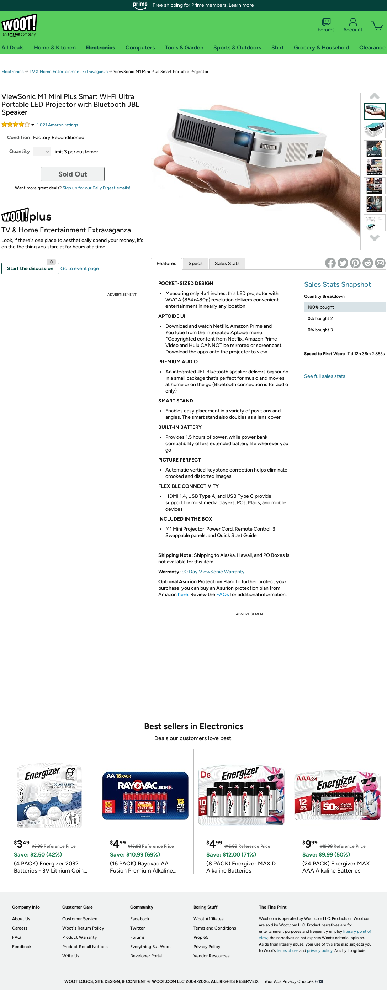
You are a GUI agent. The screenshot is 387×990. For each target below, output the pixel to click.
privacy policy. (320, 950)
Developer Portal (146, 955)
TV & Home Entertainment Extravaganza (69, 71)
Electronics (12, 71)
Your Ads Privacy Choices (289, 981)
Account (352, 25)
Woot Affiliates (209, 918)
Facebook (139, 918)
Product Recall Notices (85, 946)
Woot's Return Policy (83, 928)
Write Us (70, 955)
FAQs (222, 594)
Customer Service (79, 918)
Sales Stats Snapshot (337, 284)
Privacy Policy (207, 946)
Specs (196, 263)
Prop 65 (201, 937)
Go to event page (79, 268)
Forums (326, 25)
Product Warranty (79, 937)
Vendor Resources (212, 955)
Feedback (21, 946)
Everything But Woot (150, 946)
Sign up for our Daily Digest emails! (97, 187)
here (183, 594)
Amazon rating (57, 124)
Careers (19, 928)
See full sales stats (324, 376)
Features (166, 263)
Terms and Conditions (215, 928)
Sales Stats (227, 263)
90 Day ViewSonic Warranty (213, 572)
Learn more (241, 5)
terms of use (287, 950)
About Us (21, 918)
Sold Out (72, 174)
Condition (18, 138)
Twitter (137, 928)
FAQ (16, 937)
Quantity (19, 151)
